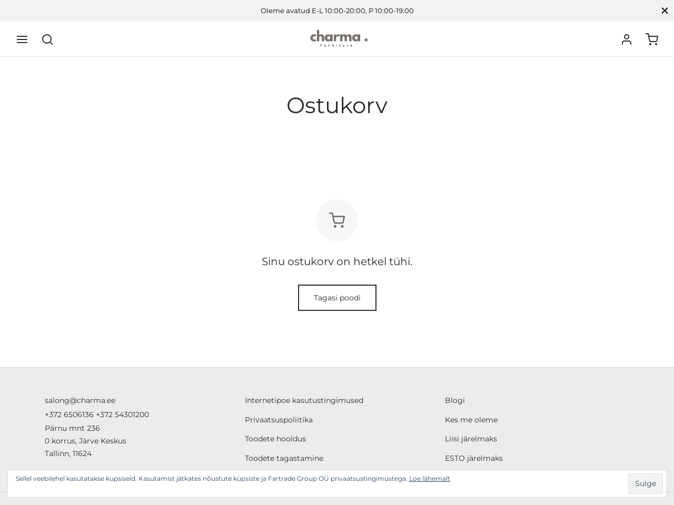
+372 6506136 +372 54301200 (97, 414)
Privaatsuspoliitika (279, 420)
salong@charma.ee (80, 400)
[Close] (665, 11)
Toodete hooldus (275, 438)
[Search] (47, 39)
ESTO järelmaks (474, 458)
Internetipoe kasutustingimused (304, 400)
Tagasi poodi (337, 297)
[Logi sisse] (626, 39)
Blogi (455, 400)
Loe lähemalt (429, 478)
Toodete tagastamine (284, 458)
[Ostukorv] (652, 39)
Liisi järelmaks (471, 438)
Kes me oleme (471, 420)
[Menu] (22, 39)
